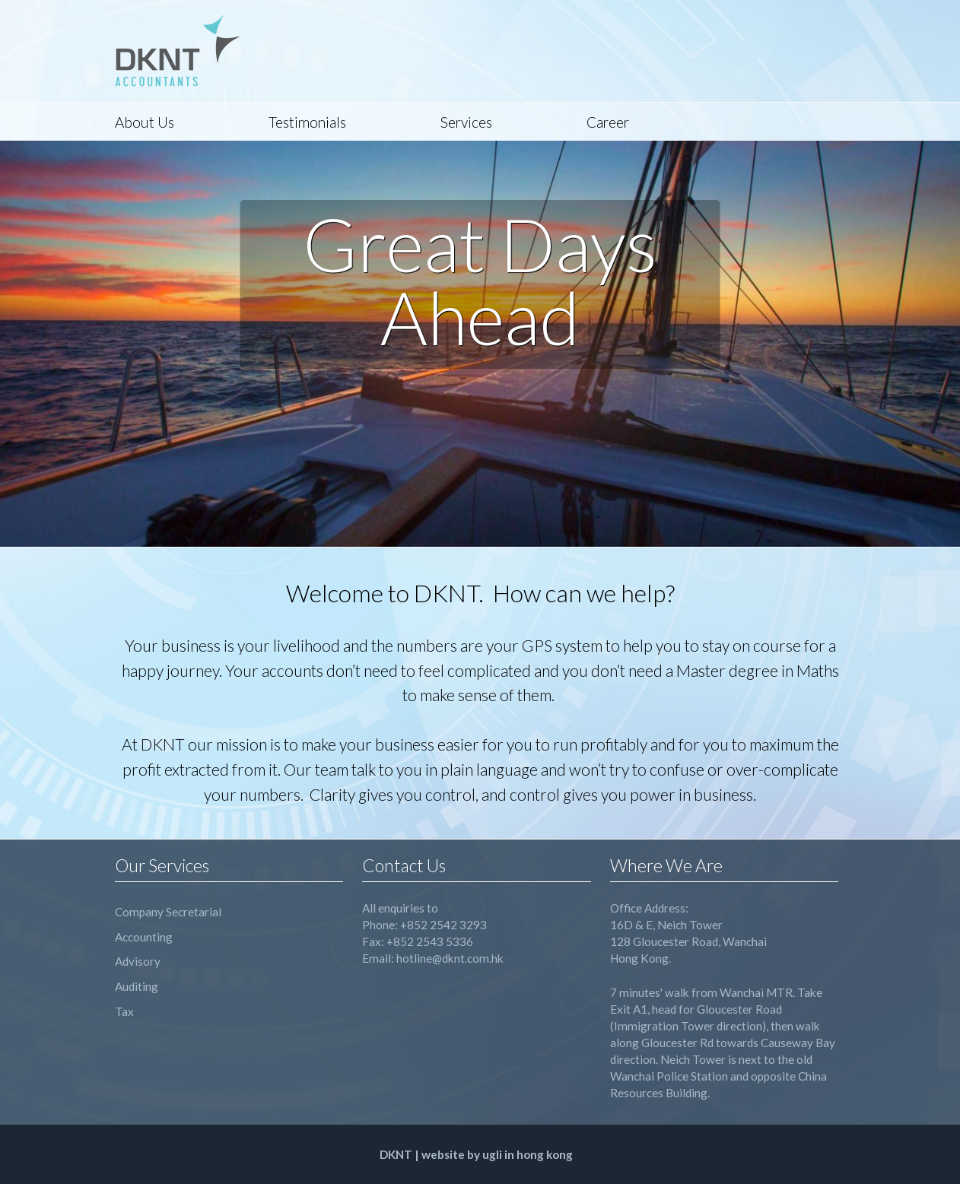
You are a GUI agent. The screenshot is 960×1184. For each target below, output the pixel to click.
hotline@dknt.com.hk (450, 958)
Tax (124, 1011)
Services (466, 122)
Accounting (144, 937)
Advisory (138, 961)
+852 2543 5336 (429, 941)
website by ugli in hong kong (497, 1154)
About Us (144, 122)
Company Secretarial (168, 912)
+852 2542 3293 (443, 925)
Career (607, 122)
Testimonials (307, 122)
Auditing (136, 986)
